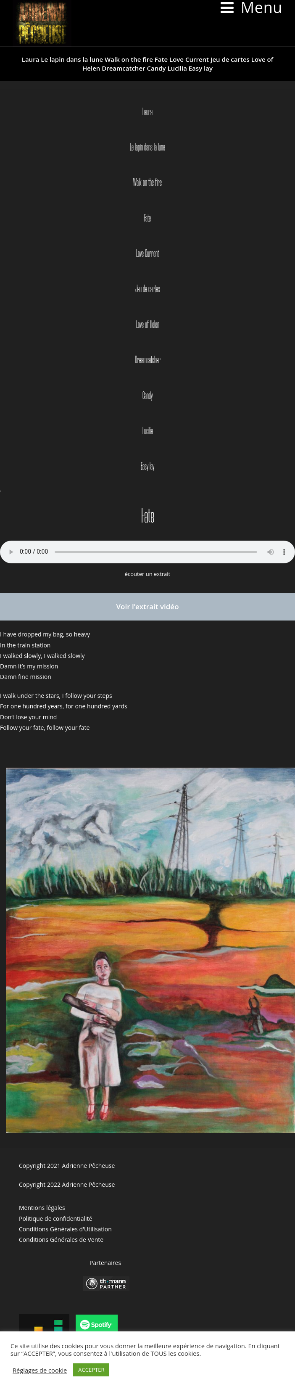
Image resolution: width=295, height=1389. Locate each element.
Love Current (189, 59)
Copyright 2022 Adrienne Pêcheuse (67, 1184)
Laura (31, 59)
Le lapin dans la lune (72, 59)
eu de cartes (148, 289)
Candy (156, 68)
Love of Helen (147, 325)
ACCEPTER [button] (91, 1369)
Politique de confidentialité (55, 1219)
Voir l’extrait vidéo (147, 606)
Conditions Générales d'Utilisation (65, 1229)
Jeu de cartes (230, 59)
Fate (161, 59)
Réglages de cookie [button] (40, 1370)
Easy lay (201, 68)
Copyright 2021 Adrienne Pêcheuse (67, 1166)
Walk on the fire (129, 59)
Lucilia (177, 68)
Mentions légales (42, 1208)
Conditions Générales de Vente (61, 1240)
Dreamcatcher (123, 68)
